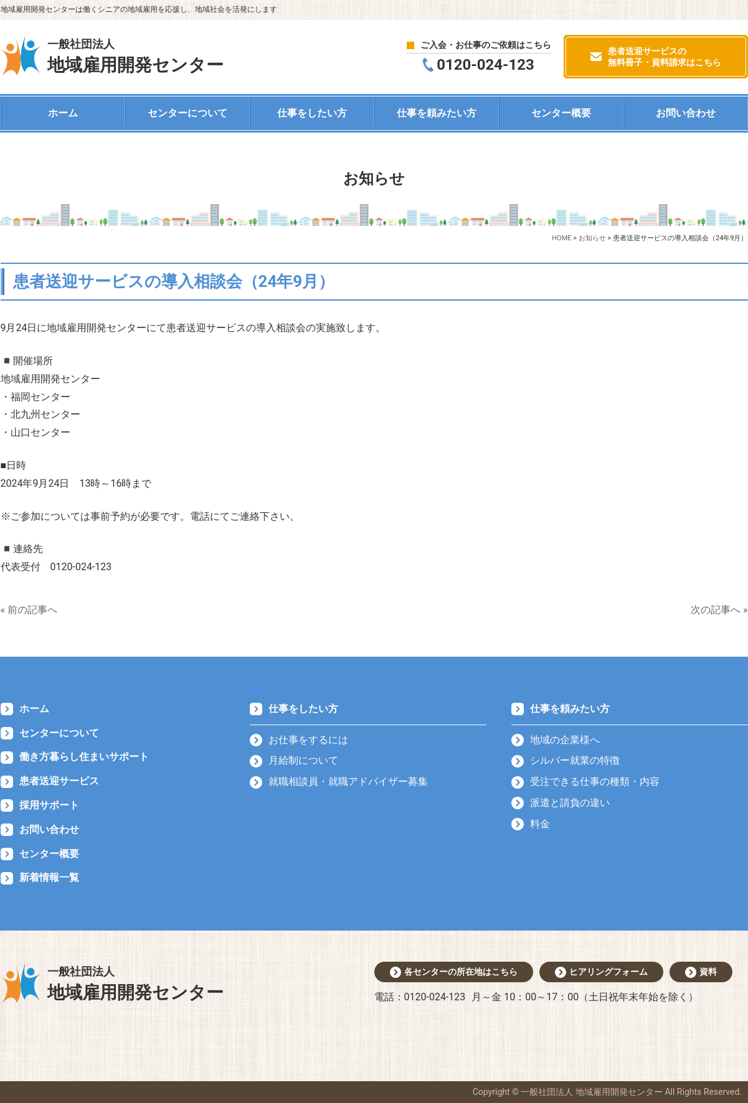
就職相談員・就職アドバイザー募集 (348, 781)
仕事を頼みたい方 (436, 113)
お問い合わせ (686, 113)
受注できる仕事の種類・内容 (595, 781)
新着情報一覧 (49, 877)
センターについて (187, 113)
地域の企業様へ (565, 740)
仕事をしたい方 (312, 113)
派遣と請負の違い (570, 803)
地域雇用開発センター (135, 55)
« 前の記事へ (29, 610)
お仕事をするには (308, 740)
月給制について (303, 760)
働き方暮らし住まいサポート (84, 757)
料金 (540, 824)
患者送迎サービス (59, 781)
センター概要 (561, 113)
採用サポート (49, 805)
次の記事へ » (719, 610)
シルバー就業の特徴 (575, 760)
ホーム (63, 113)
